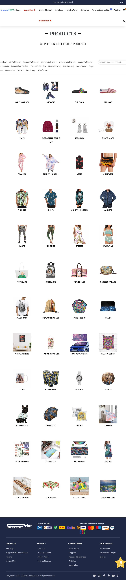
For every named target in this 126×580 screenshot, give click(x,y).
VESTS (79, 174)
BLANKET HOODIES (51, 174)
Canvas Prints (22, 354)
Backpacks (51, 282)
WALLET (108, 318)
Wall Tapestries (108, 354)
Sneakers (51, 102)
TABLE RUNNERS (22, 497)
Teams (9, 557)
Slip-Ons (108, 102)
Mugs (22, 390)
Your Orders (105, 548)
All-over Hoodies (79, 210)
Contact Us (10, 561)
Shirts (51, 210)
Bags (91, 66)
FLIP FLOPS (79, 102)
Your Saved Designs (108, 552)
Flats (22, 138)
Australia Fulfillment (49, 62)
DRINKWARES (50, 390)
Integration (73, 565)
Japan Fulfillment (85, 62)
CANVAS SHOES (22, 102)
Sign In (102, 557)
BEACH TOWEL (79, 497)
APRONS (108, 461)
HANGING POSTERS (51, 354)
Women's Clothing (38, 66)
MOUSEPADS (79, 461)
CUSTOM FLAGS (22, 461)
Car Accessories (79, 354)
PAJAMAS (22, 174)
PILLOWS (79, 426)
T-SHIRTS (22, 210)
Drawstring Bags (50, 318)
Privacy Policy (43, 557)
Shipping (85, 10)
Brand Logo (30, 70)
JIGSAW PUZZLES (108, 497)
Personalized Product (19, 66)
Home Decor (81, 66)
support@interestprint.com (17, 552)
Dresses (79, 246)
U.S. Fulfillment (45, 10)
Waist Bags (22, 318)
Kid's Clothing (68, 66)
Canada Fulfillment (30, 62)
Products (16, 10)
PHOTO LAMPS (108, 138)
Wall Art (20, 70)
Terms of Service (44, 561)
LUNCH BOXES (79, 318)
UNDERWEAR (108, 174)
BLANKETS (108, 426)
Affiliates (72, 561)
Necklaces (79, 138)
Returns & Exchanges (77, 557)
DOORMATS (51, 461)
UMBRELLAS (51, 426)
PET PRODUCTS (22, 426)
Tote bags (22, 282)
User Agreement (44, 552)
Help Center (74, 548)
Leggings (51, 246)
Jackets (108, 210)
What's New (45, 20)
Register (117, 10)
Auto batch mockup (102, 9)
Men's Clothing (54, 66)
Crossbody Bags (108, 282)
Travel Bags (79, 282)
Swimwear (108, 246)
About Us (41, 548)
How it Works (72, 10)
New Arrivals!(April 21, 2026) (63, 2)
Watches (79, 390)
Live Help (9, 548)
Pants (22, 246)
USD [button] (122, 2)
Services (59, 10)
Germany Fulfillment (67, 62)
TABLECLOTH (50, 497)
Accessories (10, 70)
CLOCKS (108, 390)
